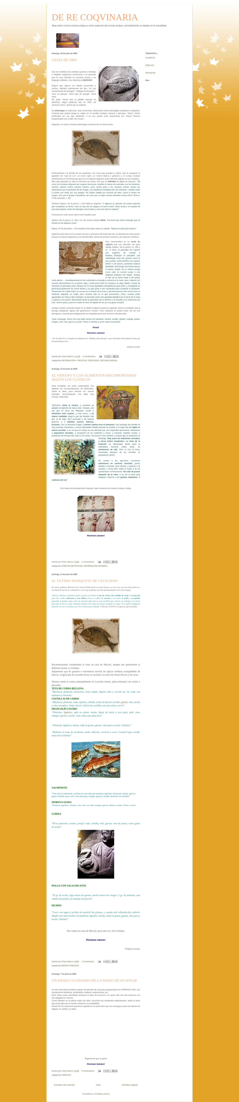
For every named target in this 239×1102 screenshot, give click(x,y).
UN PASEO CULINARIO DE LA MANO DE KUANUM (94, 980)
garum (124, 702)
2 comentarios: (89, 356)
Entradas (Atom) (102, 1094)
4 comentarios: (88, 562)
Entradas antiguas (130, 1085)
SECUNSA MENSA (108, 360)
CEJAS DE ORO (64, 60)
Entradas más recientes (64, 1085)
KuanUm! (102, 995)
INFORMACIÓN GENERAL (96, 566)
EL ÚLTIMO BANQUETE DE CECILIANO (85, 581)
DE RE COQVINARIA (95, 17)
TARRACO (66, 1075)
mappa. (128, 590)
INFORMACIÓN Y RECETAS (74, 360)
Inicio (98, 1085)
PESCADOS (93, 360)
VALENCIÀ (150, 58)
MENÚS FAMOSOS (70, 965)
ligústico (68, 712)
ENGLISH (149, 65)
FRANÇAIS (150, 73)
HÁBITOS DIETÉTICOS (71, 566)
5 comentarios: (88, 1071)
